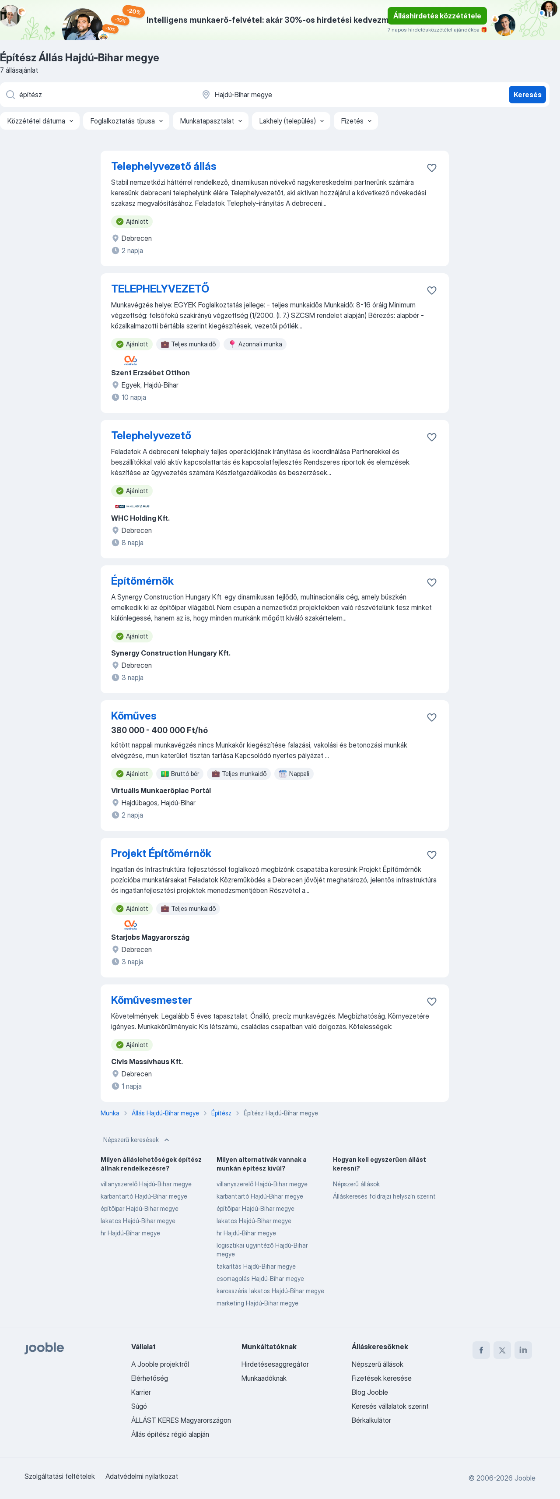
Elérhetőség (149, 1378)
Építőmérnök (142, 581)
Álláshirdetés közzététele (437, 15)
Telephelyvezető (151, 435)
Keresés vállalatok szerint (390, 1406)
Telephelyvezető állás (164, 166)
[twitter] (502, 1350)
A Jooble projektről (160, 1364)
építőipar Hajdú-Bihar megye (139, 1208)
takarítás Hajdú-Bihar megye (256, 1266)
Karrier (141, 1392)
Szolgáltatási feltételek (59, 1476)
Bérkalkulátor (371, 1420)
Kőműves (134, 715)
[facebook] (481, 1350)
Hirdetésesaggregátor (275, 1364)
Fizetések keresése (382, 1378)
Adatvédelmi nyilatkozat (141, 1476)
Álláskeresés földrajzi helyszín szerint (384, 1196)
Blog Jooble (370, 1392)
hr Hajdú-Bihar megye (130, 1233)
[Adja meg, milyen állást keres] (96, 94)
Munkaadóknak (264, 1378)
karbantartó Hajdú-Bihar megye (144, 1196)
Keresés (528, 94)
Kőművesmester (151, 1000)
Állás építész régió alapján (170, 1434)
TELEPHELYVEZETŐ (160, 288)
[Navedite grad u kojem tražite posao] (292, 94)
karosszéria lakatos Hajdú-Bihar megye (270, 1290)
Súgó (139, 1406)
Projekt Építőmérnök (161, 853)
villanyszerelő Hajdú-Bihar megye (146, 1184)
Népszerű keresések (137, 1140)
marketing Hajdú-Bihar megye (257, 1303)
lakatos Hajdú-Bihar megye (138, 1220)
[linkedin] (523, 1350)
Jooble (525, 1478)
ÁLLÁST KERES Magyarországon (181, 1420)
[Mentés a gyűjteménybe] (432, 168)
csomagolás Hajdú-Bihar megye (260, 1278)
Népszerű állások (356, 1184)
